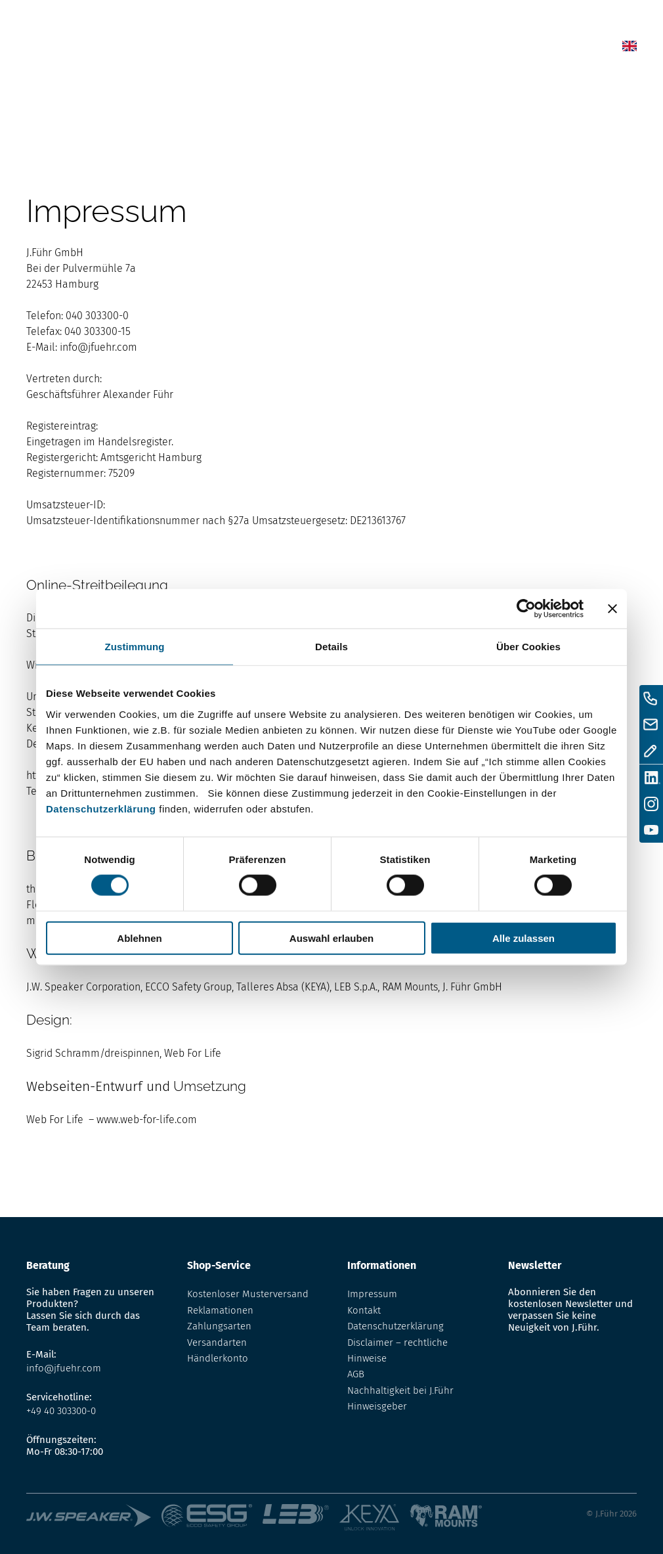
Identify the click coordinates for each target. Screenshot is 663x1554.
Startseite (47, 91)
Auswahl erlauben (331, 937)
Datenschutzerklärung (101, 808)
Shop (376, 49)
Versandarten (217, 1342)
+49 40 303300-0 (61, 1411)
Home (304, 49)
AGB (355, 1374)
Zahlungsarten (219, 1326)
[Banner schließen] (612, 608)
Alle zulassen (523, 937)
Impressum (372, 1294)
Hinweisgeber (377, 1406)
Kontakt (522, 49)
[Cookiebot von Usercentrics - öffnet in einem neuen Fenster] (526, 609)
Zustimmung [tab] (135, 646)
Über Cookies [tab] (528, 646)
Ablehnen (139, 937)
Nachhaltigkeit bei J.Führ (400, 1390)
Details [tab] (331, 646)
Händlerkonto (217, 1358)
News (340, 49)
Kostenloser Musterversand (248, 1294)
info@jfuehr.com (98, 347)
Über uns (468, 49)
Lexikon (417, 49)
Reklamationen (220, 1310)
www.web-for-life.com (146, 1119)
